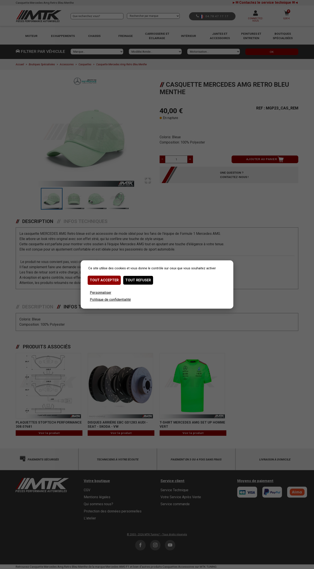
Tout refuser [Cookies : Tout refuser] (138, 280)
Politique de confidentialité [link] (110, 299)
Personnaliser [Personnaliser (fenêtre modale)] (100, 293)
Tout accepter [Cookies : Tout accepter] (104, 280)
